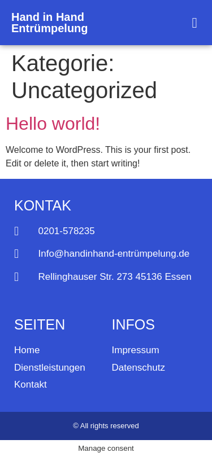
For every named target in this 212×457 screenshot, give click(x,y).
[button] (194, 22)
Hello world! (53, 123)
